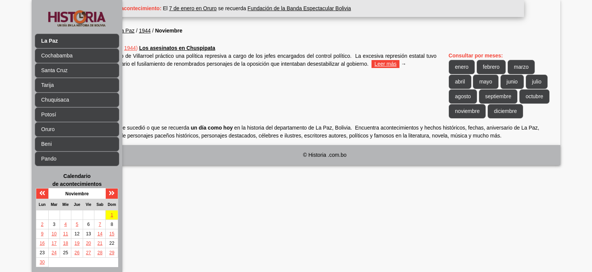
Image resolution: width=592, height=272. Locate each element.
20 (88, 243)
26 (76, 252)
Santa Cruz (54, 70)
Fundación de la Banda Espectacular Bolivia (335, 8)
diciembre (475, 126)
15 (111, 233)
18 (65, 243)
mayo (494, 82)
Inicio (140, 31)
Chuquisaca (55, 100)
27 (88, 252)
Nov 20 (148, 48)
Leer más (145, 72)
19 (76, 243)
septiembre (531, 96)
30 (42, 262)
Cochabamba (56, 56)
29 (111, 252)
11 (65, 233)
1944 (181, 31)
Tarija (47, 85)
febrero (500, 67)
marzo (530, 67)
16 (42, 243)
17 (54, 243)
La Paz (162, 31)
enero (471, 67)
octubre (473, 111)
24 (54, 252)
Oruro (48, 129)
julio (468, 96)
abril (469, 82)
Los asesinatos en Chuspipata (213, 48)
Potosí (48, 114)
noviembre (508, 111)
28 (99, 252)
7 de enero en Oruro (229, 8)
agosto (496, 96)
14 (99, 233)
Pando (48, 159)
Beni (46, 144)
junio (521, 82)
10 (54, 233)
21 (99, 243)
